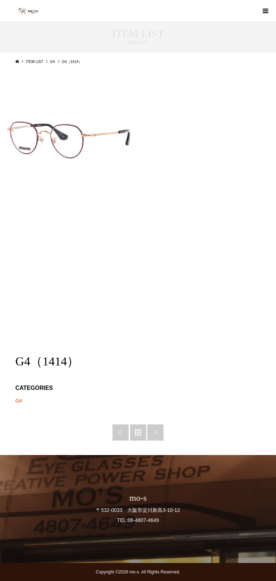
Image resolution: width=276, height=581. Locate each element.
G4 (18, 401)
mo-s (138, 498)
